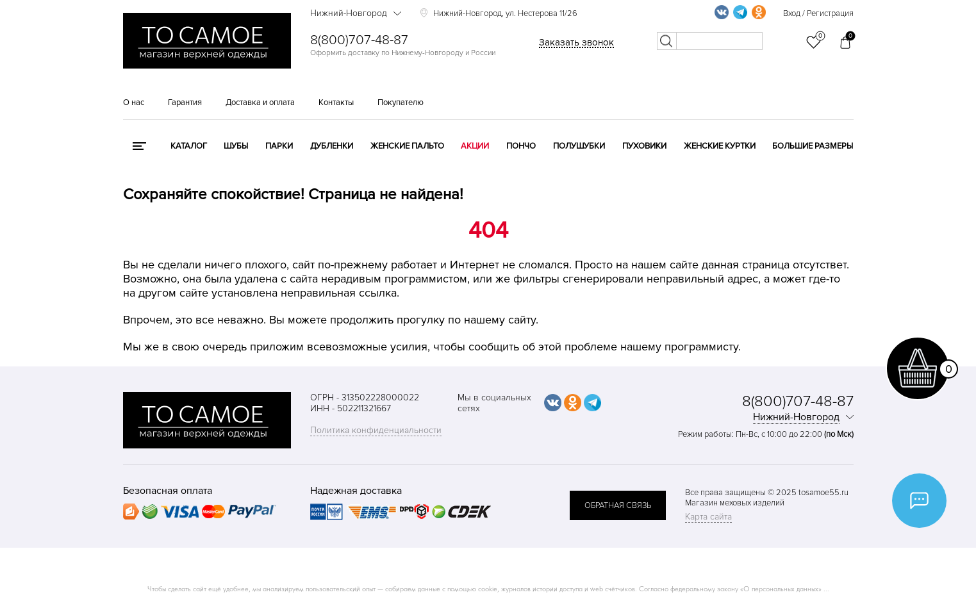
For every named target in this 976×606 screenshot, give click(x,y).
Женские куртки (720, 146)
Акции (475, 146)
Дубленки (331, 146)
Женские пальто (407, 146)
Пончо (521, 146)
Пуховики (644, 146)
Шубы (236, 146)
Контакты (336, 102)
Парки (279, 146)
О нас (133, 102)
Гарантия (185, 102)
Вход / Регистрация (818, 13)
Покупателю (400, 102)
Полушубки (579, 146)
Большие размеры (812, 146)
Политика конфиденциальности (376, 430)
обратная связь (617, 505)
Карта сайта (708, 516)
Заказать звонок (576, 42)
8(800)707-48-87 (359, 40)
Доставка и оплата (260, 102)
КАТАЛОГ (188, 146)
